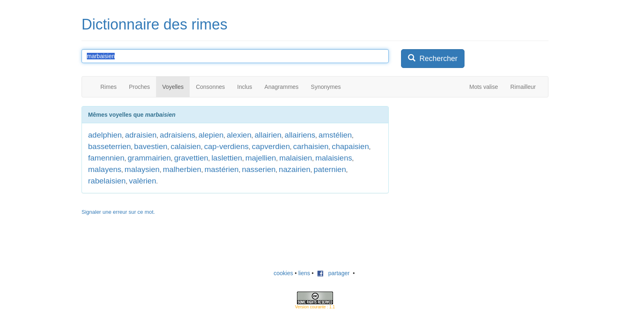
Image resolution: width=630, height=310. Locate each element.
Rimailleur (523, 87)
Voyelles (173, 87)
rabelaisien (107, 180)
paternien (329, 169)
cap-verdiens (226, 146)
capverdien (271, 146)
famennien (106, 158)
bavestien (150, 146)
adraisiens (177, 135)
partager (333, 273)
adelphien (105, 135)
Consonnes (210, 87)
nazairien (294, 169)
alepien (210, 135)
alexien (239, 135)
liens (304, 273)
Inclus (244, 87)
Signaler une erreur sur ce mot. (118, 212)
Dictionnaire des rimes (154, 24)
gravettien (191, 158)
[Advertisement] (462, 157)
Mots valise (483, 87)
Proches (139, 87)
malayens (104, 169)
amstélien (335, 135)
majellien (260, 158)
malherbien (182, 169)
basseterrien (109, 146)
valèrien (142, 180)
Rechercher (433, 58)
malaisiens (333, 158)
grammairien (149, 158)
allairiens (300, 135)
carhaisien (311, 146)
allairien (268, 135)
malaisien (295, 158)
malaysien (142, 169)
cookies (283, 273)
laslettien (226, 158)
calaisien (185, 146)
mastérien (221, 169)
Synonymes (326, 87)
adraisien (140, 135)
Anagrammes (282, 87)
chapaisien (350, 146)
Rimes (108, 87)
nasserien (258, 169)
